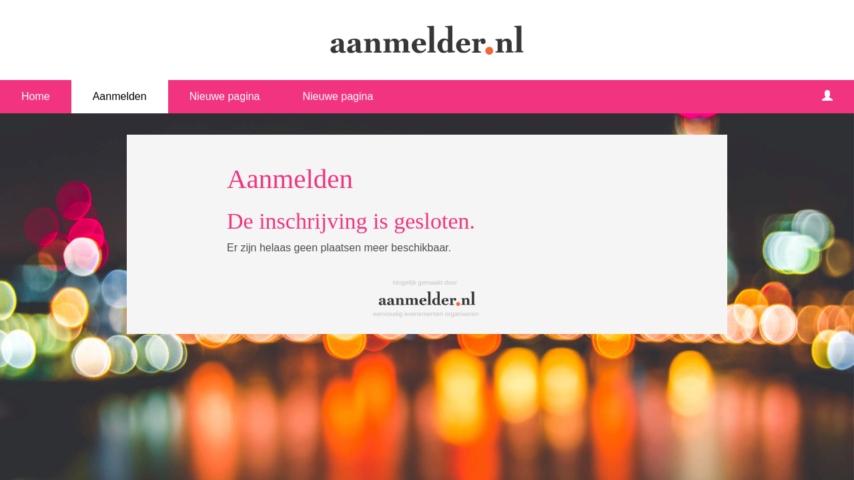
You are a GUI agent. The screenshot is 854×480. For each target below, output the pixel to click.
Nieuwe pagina (224, 96)
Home (35, 96)
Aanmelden (120, 96)
